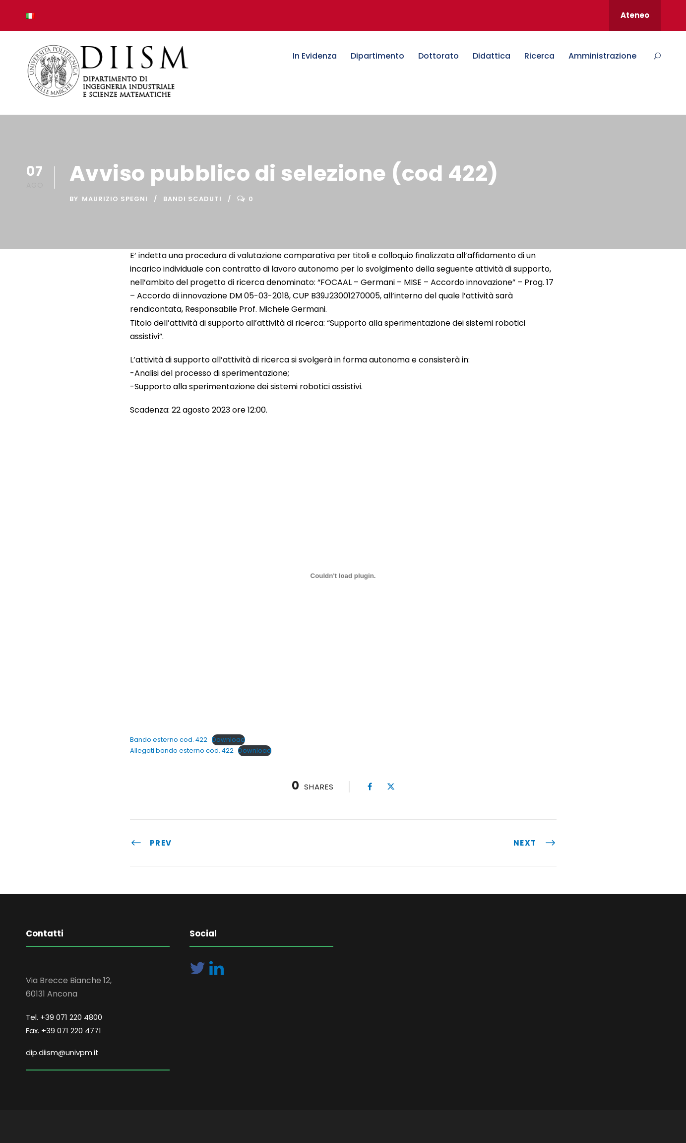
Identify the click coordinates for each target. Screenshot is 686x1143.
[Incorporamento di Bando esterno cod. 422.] (343, 576)
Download (228, 739)
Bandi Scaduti (192, 199)
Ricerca (539, 56)
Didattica (491, 56)
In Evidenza (315, 56)
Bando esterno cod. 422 (168, 739)
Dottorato (438, 56)
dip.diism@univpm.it (62, 1052)
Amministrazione (602, 56)
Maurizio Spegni (115, 199)
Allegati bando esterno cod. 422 (182, 750)
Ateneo (635, 15)
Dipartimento (377, 56)
